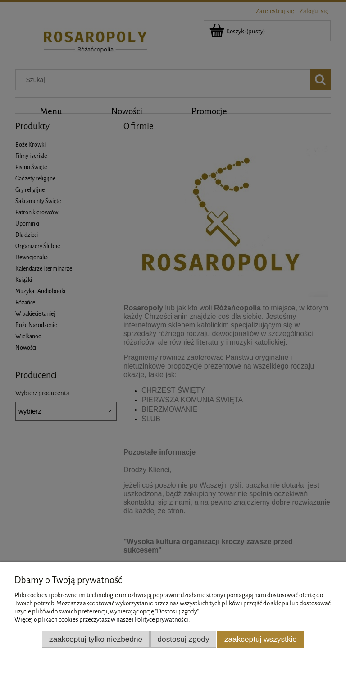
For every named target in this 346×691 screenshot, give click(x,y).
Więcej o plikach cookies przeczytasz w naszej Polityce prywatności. (102, 619)
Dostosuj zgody (183, 639)
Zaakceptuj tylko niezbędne (95, 639)
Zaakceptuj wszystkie (260, 639)
